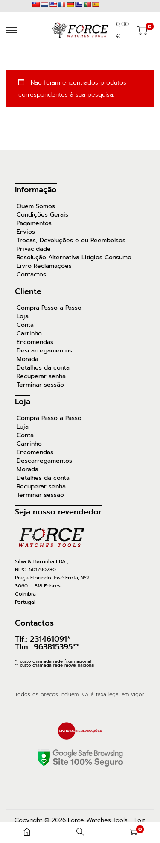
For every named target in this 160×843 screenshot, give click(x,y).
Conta (25, 325)
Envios (26, 232)
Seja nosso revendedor (58, 512)
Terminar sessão (40, 385)
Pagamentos (34, 223)
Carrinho (29, 333)
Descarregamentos (44, 351)
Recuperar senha (41, 376)
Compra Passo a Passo (49, 308)
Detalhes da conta (43, 368)
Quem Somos (36, 206)
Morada (27, 359)
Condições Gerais (42, 215)
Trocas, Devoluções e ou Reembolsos (71, 240)
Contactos (31, 274)
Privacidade (34, 249)
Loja (23, 316)
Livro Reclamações (44, 266)
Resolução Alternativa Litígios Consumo (74, 257)
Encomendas (35, 342)
